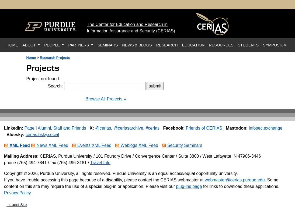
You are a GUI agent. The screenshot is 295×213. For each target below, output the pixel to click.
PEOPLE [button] (52, 45)
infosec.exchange (266, 128)
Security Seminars (182, 145)
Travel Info (100, 162)
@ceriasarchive (128, 128)
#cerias (152, 128)
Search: (55, 86)
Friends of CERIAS (204, 128)
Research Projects (55, 58)
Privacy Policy (17, 193)
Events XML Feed (92, 145)
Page (29, 128)
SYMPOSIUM (275, 45)
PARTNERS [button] (79, 45)
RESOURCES (221, 45)
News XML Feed (49, 145)
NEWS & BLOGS (137, 45)
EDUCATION (193, 45)
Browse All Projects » (105, 99)
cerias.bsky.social (42, 134)
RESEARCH (167, 45)
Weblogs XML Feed (136, 145)
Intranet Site (16, 204)
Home (31, 58)
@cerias (103, 128)
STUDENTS (248, 45)
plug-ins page (189, 186)
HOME (13, 44)
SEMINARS (108, 45)
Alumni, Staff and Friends (62, 128)
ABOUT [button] (29, 45)
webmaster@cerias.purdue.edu (235, 180)
